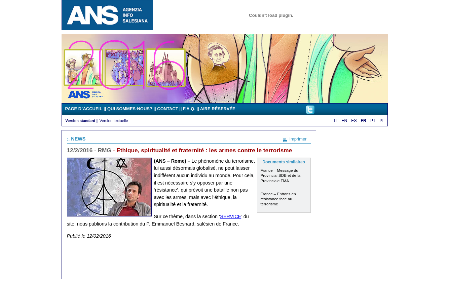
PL (382, 120)
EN (344, 120)
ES (354, 120)
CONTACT (167, 108)
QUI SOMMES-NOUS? (129, 108)
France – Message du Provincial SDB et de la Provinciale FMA (281, 175)
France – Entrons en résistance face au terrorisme (278, 199)
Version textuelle (114, 120)
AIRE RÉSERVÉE (217, 108)
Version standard (81, 121)
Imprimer (297, 139)
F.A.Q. (189, 108)
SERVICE (230, 216)
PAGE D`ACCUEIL (84, 108)
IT (335, 120)
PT (373, 120)
